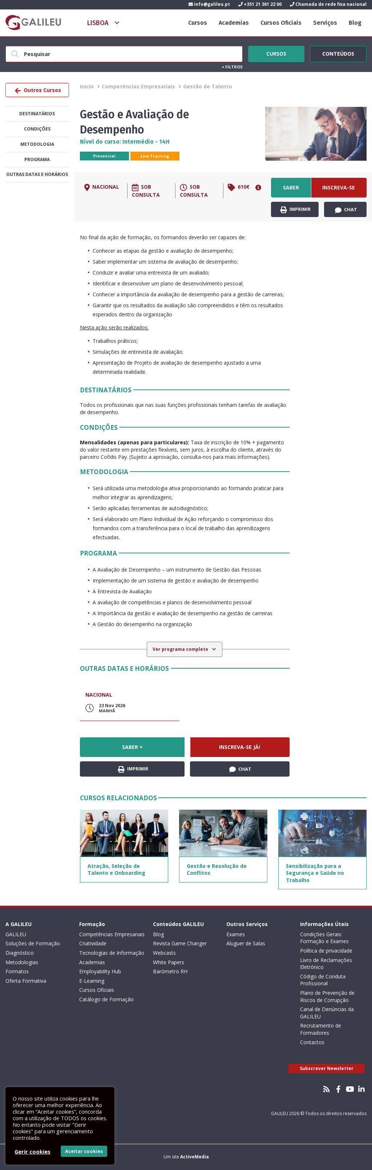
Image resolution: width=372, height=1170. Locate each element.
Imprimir (295, 209)
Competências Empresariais (138, 86)
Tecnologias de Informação (111, 952)
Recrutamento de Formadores (320, 1029)
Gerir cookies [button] (32, 1151)
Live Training (155, 156)
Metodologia (37, 144)
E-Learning (91, 980)
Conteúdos (338, 52)
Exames (235, 934)
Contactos (312, 1042)
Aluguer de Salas (245, 943)
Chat (346, 209)
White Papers (168, 962)
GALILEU (15, 934)
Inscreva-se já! (338, 190)
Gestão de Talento (207, 86)
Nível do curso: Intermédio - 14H (125, 141)
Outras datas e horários (37, 174)
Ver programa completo (181, 649)
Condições (37, 129)
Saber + (291, 190)
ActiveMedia (194, 1157)
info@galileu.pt (209, 4)
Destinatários (37, 114)
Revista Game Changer (180, 943)
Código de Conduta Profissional (322, 980)
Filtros (232, 66)
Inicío (87, 86)
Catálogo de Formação (106, 999)
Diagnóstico (19, 952)
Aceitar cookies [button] (84, 1151)
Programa (37, 159)
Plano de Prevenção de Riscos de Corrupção (327, 996)
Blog (355, 22)
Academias (234, 22)
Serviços (325, 22)
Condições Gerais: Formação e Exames (324, 938)
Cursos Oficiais (281, 22)
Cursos (197, 22)
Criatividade (92, 943)
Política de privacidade (326, 950)
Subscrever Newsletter (326, 1068)
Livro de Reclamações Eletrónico (326, 964)
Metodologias (21, 962)
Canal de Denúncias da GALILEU (327, 1013)
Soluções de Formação (32, 943)
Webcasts (164, 952)
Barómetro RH (170, 971)
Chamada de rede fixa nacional (328, 4)
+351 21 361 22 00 (260, 4)
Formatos (17, 971)
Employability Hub (100, 971)
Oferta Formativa (25, 980)
